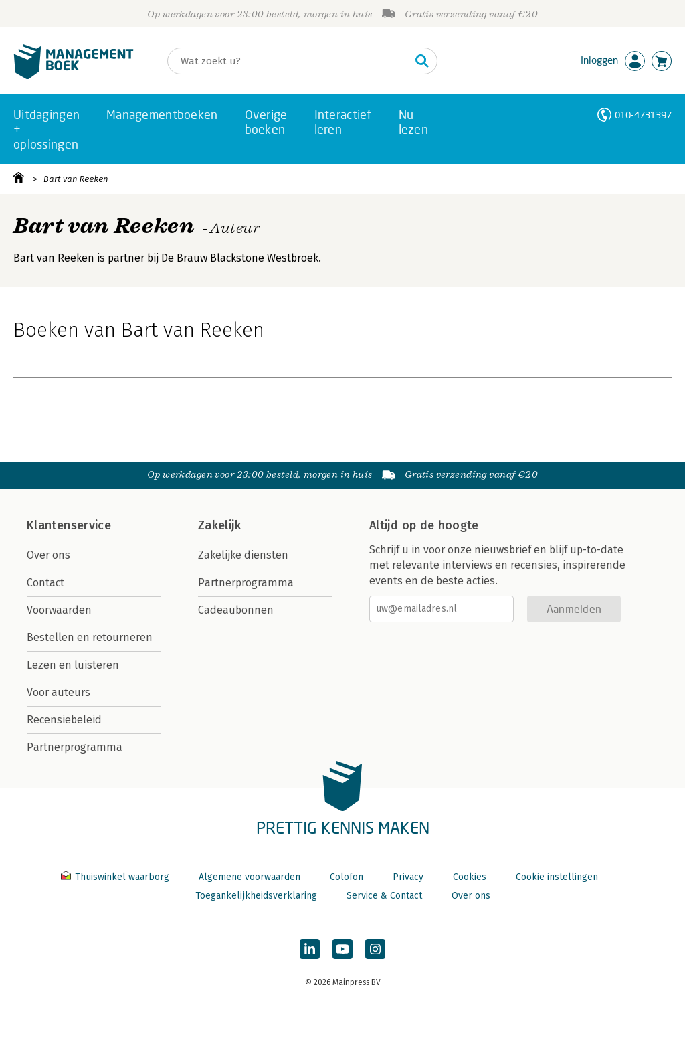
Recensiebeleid (64, 719)
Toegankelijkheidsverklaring (256, 895)
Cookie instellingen (557, 877)
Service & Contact (384, 895)
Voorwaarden (59, 610)
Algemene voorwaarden (249, 877)
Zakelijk (219, 525)
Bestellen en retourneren (90, 637)
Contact (45, 582)
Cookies (469, 877)
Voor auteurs (58, 692)
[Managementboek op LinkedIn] (310, 949)
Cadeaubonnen (236, 610)
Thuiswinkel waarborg (116, 877)
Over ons (48, 555)
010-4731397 (643, 114)
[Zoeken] (289, 61)
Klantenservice (69, 525)
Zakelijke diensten (243, 555)
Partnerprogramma (74, 747)
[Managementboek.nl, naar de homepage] (73, 76)
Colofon (346, 877)
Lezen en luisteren (73, 664)
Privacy (408, 877)
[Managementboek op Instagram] (375, 949)
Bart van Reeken (75, 179)
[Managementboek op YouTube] (342, 949)
